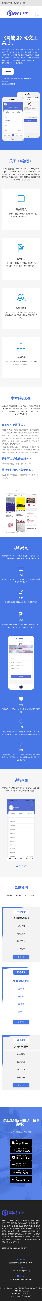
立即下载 (21, 957)
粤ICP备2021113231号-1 (21, 1294)
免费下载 (7, 71)
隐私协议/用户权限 (8, 84)
